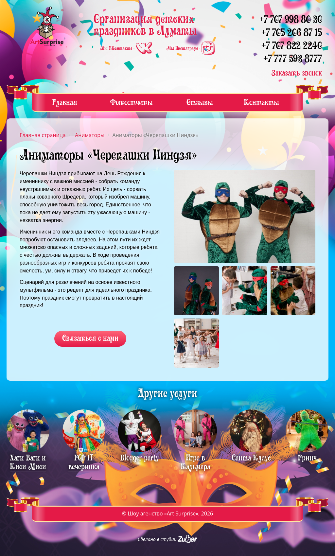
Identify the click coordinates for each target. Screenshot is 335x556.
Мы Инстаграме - (191, 48)
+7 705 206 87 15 (291, 32)
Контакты (261, 102)
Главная (64, 102)
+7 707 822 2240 (291, 45)
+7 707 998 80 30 (290, 19)
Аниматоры (89, 135)
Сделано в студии (167, 539)
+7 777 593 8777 (292, 58)
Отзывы (199, 102)
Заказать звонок (297, 73)
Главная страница (43, 135)
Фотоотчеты (131, 102)
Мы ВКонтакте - (126, 48)
